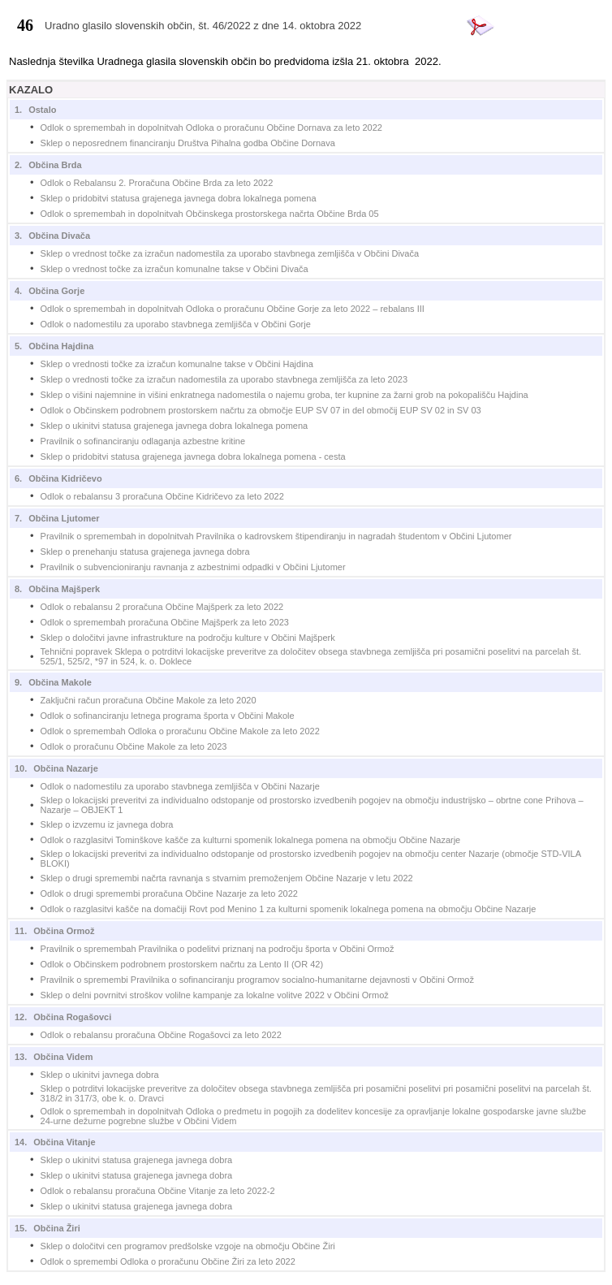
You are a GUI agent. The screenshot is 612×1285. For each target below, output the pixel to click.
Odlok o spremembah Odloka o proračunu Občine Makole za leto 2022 (180, 731)
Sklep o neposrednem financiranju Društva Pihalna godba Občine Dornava (188, 143)
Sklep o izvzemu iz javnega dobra (107, 824)
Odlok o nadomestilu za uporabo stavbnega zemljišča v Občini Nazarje (180, 786)
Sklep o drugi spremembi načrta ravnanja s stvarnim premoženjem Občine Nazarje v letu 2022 (227, 878)
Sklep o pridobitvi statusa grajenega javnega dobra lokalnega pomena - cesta (193, 456)
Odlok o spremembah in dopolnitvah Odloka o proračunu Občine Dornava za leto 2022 (211, 127)
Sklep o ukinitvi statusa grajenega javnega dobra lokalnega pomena (174, 425)
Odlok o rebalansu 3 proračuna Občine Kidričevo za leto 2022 (162, 496)
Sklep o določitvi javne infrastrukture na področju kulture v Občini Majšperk (188, 637)
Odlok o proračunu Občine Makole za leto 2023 (134, 746)
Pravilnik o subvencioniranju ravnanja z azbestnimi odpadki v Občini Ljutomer (193, 567)
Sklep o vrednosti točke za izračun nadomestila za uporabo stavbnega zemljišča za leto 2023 (224, 379)
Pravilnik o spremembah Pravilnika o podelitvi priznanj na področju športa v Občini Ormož (217, 949)
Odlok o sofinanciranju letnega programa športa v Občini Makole (168, 715)
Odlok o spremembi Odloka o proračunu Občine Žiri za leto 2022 (168, 1261)
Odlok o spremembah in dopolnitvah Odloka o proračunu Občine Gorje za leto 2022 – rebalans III (233, 309)
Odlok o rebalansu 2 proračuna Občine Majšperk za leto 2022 (162, 607)
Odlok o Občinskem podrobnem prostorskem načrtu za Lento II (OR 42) (182, 964)
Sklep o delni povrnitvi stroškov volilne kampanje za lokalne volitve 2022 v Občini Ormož (215, 995)
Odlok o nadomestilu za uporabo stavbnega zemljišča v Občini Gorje (176, 324)
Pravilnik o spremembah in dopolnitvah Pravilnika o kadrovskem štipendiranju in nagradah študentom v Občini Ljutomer (276, 536)
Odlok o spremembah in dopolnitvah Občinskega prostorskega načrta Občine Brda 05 (210, 213)
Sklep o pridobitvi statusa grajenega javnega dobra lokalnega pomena (179, 198)
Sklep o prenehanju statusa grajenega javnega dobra (145, 551)
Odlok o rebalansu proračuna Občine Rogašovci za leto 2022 (161, 1035)
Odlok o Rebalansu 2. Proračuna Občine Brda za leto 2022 (157, 183)
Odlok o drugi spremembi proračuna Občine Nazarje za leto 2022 (169, 893)
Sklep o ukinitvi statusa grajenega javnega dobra (137, 1160)
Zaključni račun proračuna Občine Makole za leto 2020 (148, 700)
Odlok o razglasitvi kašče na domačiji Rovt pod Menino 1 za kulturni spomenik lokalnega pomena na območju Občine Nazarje (289, 909)
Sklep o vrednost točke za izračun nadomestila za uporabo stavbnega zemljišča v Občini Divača (230, 253)
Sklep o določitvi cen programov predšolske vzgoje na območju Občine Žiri (188, 1246)
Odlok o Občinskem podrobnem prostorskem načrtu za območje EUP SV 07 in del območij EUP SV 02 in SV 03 (261, 410)
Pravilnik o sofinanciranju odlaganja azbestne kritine (143, 441)
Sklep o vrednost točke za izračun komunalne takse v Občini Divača (174, 269)
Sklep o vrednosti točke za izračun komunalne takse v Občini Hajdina (177, 364)
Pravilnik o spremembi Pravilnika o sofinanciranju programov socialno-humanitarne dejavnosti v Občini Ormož (257, 979)
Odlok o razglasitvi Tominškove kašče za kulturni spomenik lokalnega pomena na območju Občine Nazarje (251, 840)
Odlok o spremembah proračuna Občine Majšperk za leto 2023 (165, 622)
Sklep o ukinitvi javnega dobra (100, 1074)
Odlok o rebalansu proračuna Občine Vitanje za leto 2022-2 (158, 1191)
